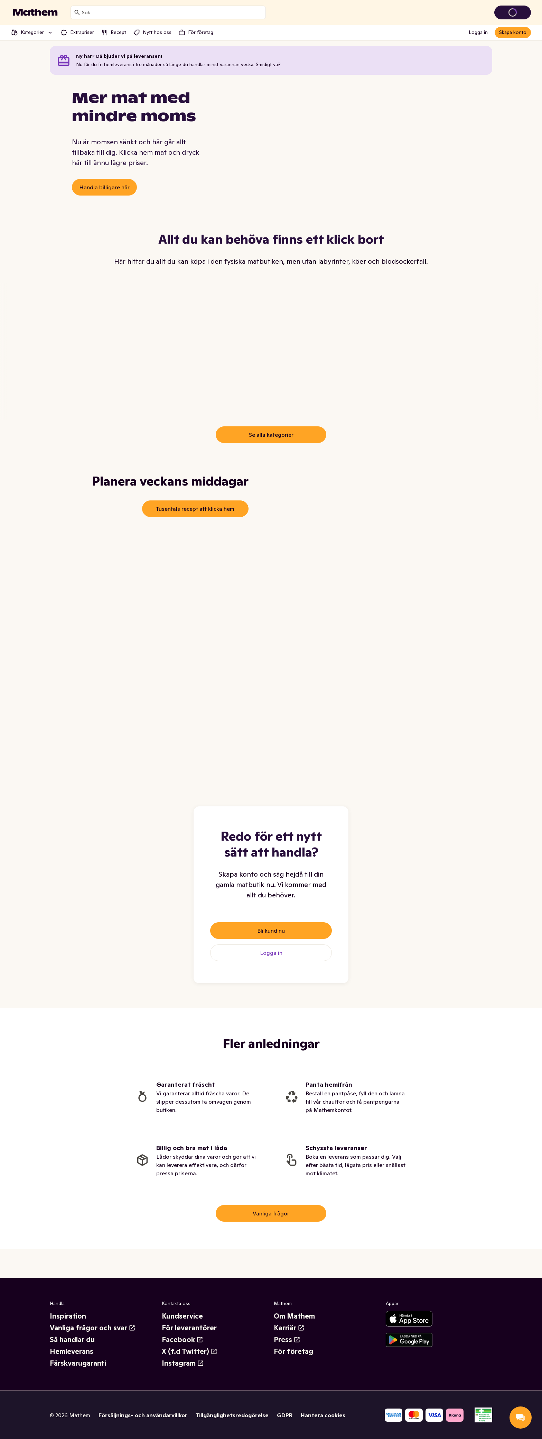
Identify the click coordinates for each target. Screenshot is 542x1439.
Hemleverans (71, 1358)
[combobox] (172, 12)
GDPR (284, 1421)
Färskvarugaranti (78, 1369)
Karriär (289, 1334)
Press (287, 1346)
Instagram (183, 1369)
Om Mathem (294, 1322)
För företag (293, 1358)
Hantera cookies (323, 1421)
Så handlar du (72, 1346)
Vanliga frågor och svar (93, 1334)
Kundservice (182, 1322)
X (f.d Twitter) (189, 1358)
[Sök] (77, 12)
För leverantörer (189, 1334)
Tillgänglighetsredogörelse (232, 1421)
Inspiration (68, 1322)
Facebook (182, 1346)
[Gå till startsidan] (35, 12)
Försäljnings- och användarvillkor (143, 1421)
